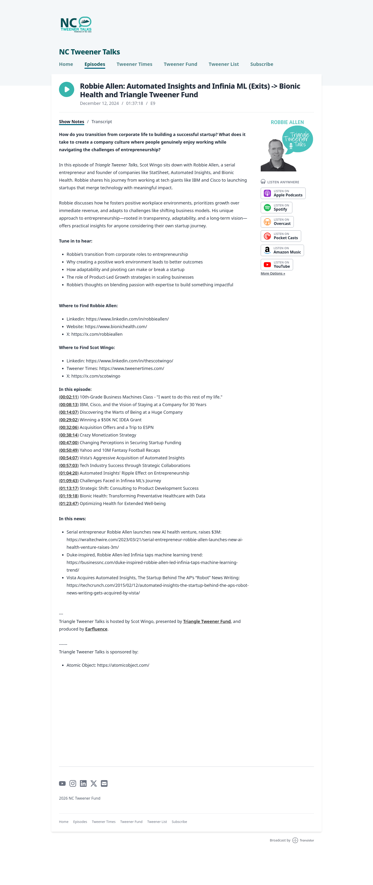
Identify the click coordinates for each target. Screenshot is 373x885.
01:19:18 (68, 496)
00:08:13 (68, 404)
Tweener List (224, 64)
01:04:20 (68, 473)
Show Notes (71, 121)
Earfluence (96, 629)
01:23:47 (68, 503)
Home (66, 64)
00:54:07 (68, 458)
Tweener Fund (180, 64)
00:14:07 (68, 412)
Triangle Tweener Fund (207, 621)
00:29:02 (68, 420)
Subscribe (261, 64)
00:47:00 (68, 442)
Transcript (102, 121)
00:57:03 (68, 465)
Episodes (94, 64)
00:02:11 (68, 397)
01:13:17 (68, 488)
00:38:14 (68, 435)
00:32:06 (68, 427)
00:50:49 (68, 450)
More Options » (273, 273)
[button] (66, 89)
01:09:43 (68, 480)
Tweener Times (134, 64)
